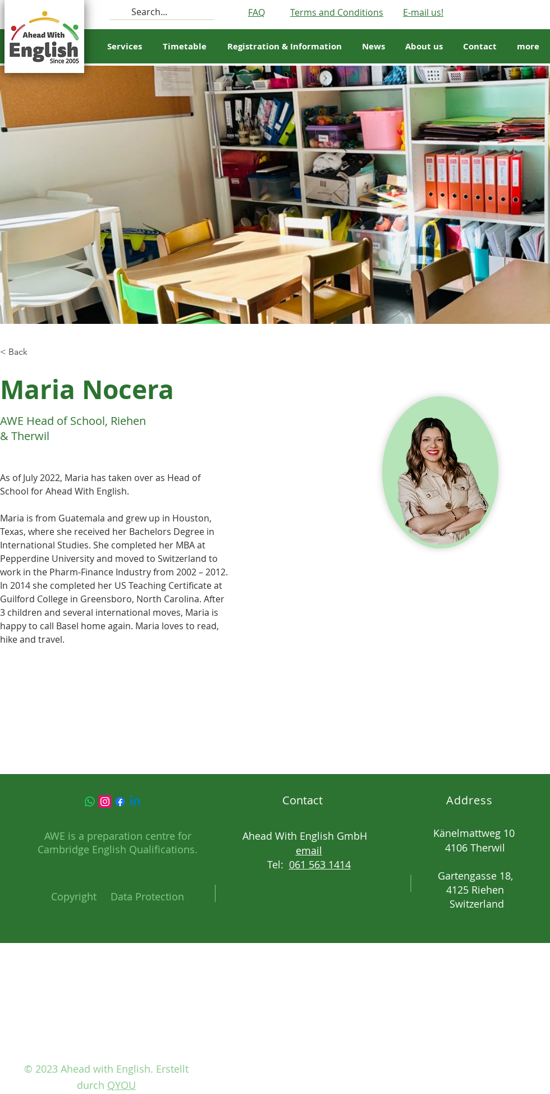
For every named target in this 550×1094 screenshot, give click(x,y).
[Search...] (160, 11)
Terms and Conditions (336, 12)
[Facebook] (120, 801)
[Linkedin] (135, 801)
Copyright (74, 896)
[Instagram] (105, 801)
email (309, 850)
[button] (184, 47)
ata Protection (151, 896)
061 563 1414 (320, 864)
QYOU (121, 1085)
